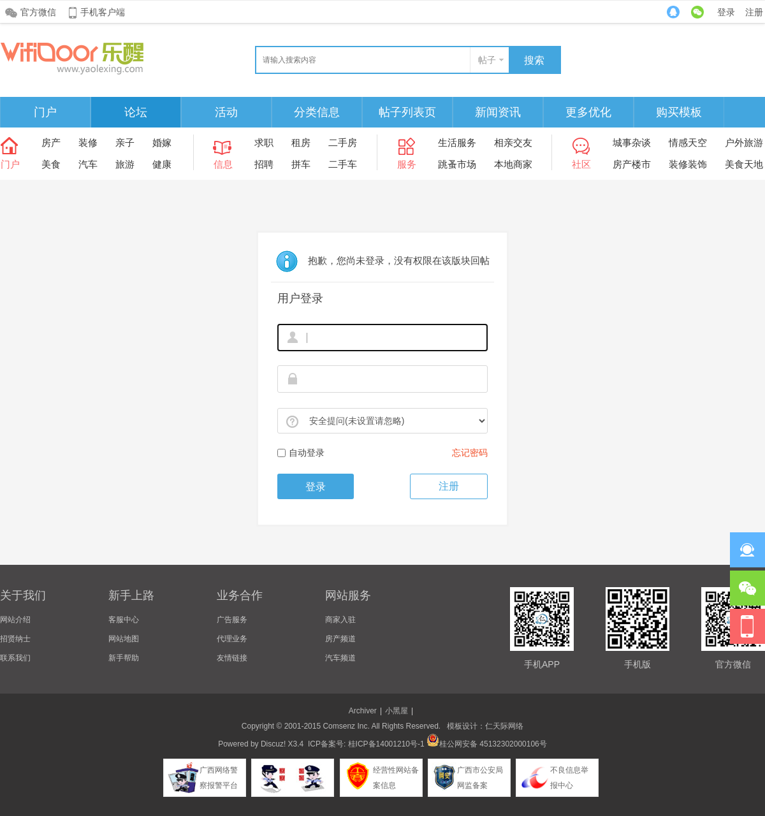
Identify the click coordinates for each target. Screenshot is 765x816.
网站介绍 (15, 619)
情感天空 (688, 142)
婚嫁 (161, 142)
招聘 (263, 164)
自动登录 (300, 453)
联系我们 (15, 657)
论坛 (135, 112)
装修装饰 (688, 164)
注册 (754, 12)
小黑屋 (396, 710)
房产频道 (340, 638)
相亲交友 (513, 142)
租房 (300, 142)
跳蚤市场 (457, 164)
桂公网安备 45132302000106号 (486, 744)
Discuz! (273, 744)
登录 (726, 12)
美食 (51, 164)
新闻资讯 (498, 112)
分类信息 (317, 112)
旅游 (125, 164)
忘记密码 (470, 453)
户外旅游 (744, 142)
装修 (88, 142)
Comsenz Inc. (346, 726)
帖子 (487, 60)
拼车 (300, 164)
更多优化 (588, 112)
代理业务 (232, 638)
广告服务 (232, 619)
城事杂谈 (632, 142)
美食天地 (744, 164)
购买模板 (679, 112)
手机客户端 (102, 12)
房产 (51, 142)
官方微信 (38, 12)
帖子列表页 (407, 112)
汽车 (88, 164)
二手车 (342, 164)
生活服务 (457, 142)
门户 (45, 112)
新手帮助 (123, 657)
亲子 (125, 142)
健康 (161, 164)
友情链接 (232, 657)
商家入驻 (340, 619)
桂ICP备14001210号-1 (386, 744)
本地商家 (513, 164)
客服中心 (123, 619)
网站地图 (123, 638)
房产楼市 (632, 164)
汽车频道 (340, 657)
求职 (263, 142)
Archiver (363, 710)
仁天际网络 (504, 726)
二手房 (342, 142)
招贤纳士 (15, 638)
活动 (226, 112)
